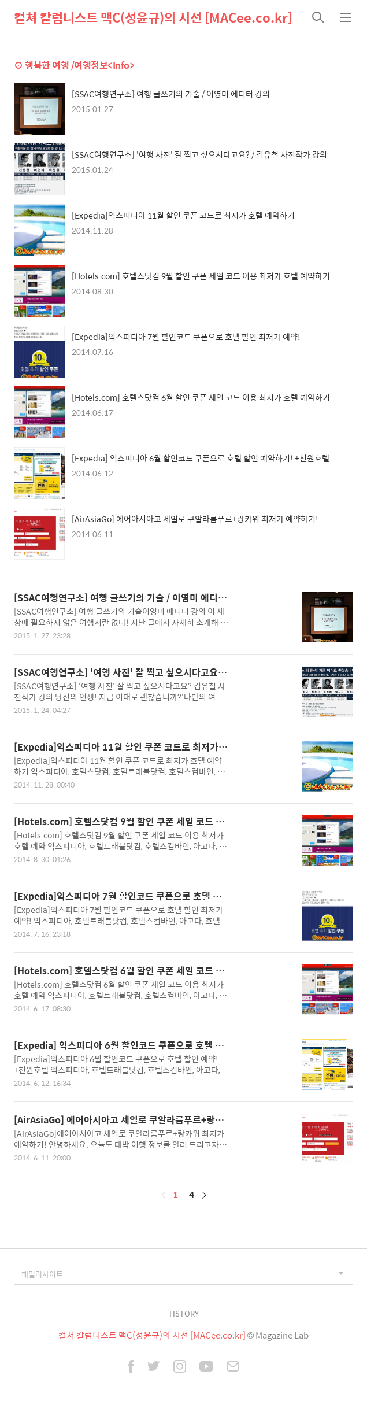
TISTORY (183, 1313)
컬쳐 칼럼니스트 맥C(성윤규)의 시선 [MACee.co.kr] (153, 17)
